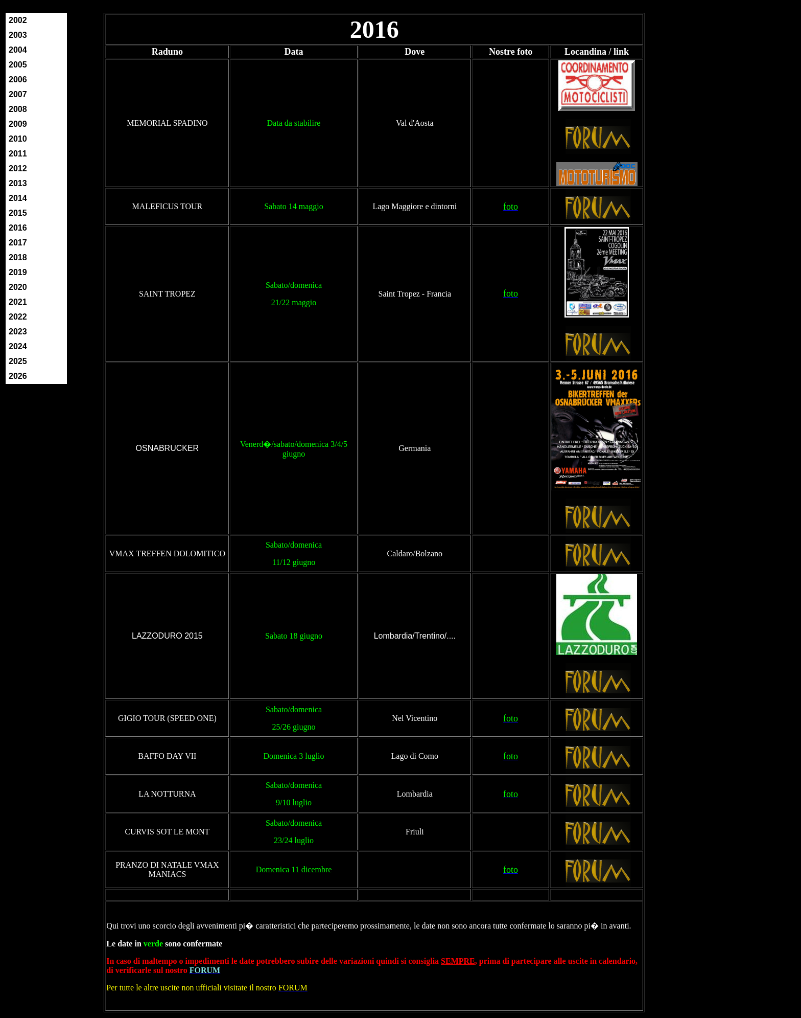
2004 (18, 50)
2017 (18, 242)
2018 (18, 257)
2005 (18, 64)
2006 (18, 79)
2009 (18, 124)
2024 (18, 346)
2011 (18, 153)
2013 (18, 183)
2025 (18, 361)
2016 (18, 227)
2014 (18, 198)
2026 (18, 376)
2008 (18, 109)
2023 (18, 331)
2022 (18, 316)
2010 (18, 138)
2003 (18, 35)
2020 (18, 287)
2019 (18, 272)
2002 (18, 20)
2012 (18, 168)
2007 (18, 94)
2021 (18, 302)
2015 (18, 213)
